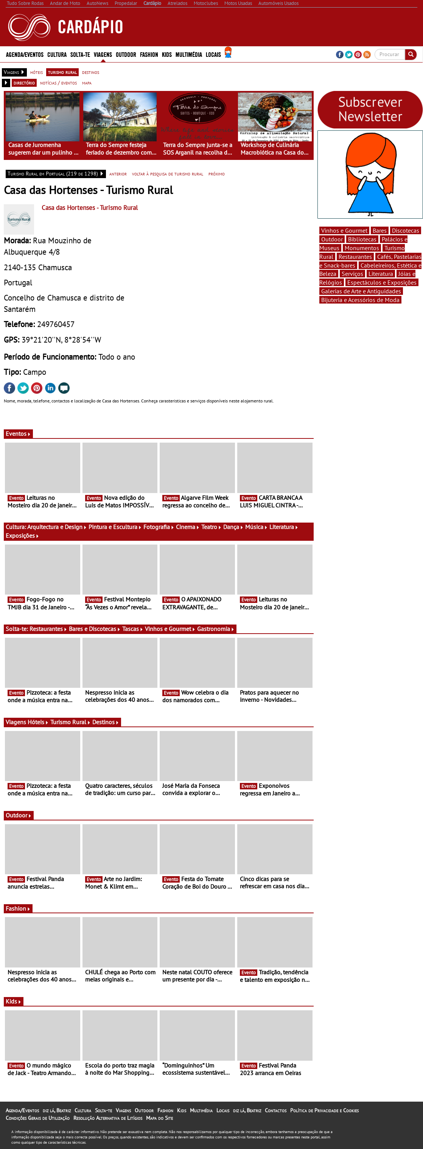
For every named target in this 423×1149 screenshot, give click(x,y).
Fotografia (158, 527)
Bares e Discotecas (95, 628)
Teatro (211, 527)
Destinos (105, 722)
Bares (380, 230)
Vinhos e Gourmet (170, 628)
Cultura (57, 54)
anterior (118, 173)
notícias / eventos (58, 82)
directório (24, 82)
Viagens (103, 54)
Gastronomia (216, 628)
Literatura (284, 527)
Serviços (352, 273)
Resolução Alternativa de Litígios (107, 1118)
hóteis (36, 72)
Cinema (188, 527)
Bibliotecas (362, 239)
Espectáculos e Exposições (382, 282)
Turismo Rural (70, 722)
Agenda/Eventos (25, 54)
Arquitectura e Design (57, 527)
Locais (213, 54)
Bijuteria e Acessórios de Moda (360, 300)
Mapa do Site (159, 1118)
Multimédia (189, 54)
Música (256, 527)
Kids (167, 54)
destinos (90, 72)
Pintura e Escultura (115, 527)
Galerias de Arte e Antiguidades (361, 291)
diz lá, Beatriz (57, 1110)
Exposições (22, 535)
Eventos (18, 433)
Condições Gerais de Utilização (38, 1118)
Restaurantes (48, 628)
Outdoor (126, 54)
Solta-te (80, 54)
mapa (87, 82)
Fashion (149, 54)
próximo (216, 173)
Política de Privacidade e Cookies (324, 1110)
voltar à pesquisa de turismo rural (167, 173)
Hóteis (38, 722)
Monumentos (362, 248)
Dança (233, 527)
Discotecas (405, 230)
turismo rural (62, 72)
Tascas (132, 628)
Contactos (275, 1110)
